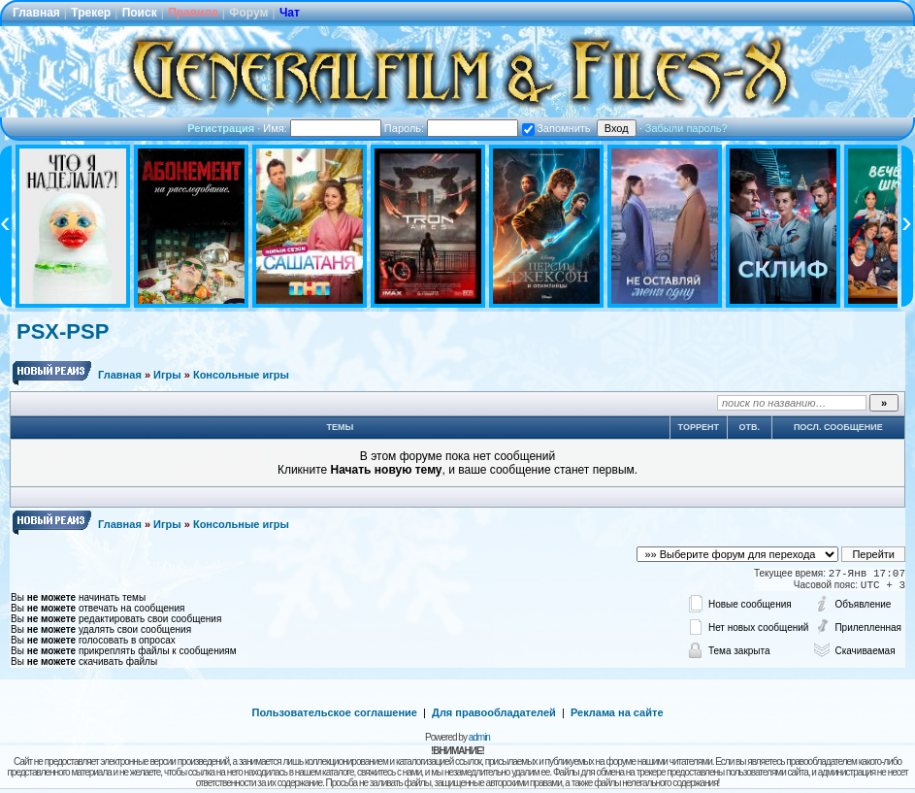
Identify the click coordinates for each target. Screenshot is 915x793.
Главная (36, 12)
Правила (193, 12)
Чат (289, 12)
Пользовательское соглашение (334, 712)
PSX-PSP (62, 331)
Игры (167, 374)
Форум (248, 12)
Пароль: (451, 128)
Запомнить (556, 128)
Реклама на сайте (617, 712)
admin (479, 737)
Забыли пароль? (686, 128)
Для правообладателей (494, 712)
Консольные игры (241, 374)
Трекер (91, 12)
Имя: (322, 128)
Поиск (139, 12)
